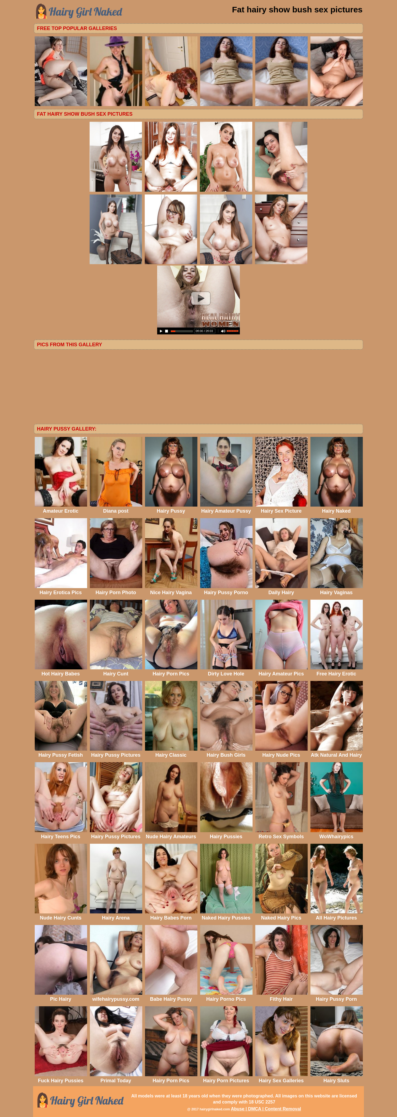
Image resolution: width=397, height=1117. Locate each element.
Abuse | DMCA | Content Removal (266, 1109)
